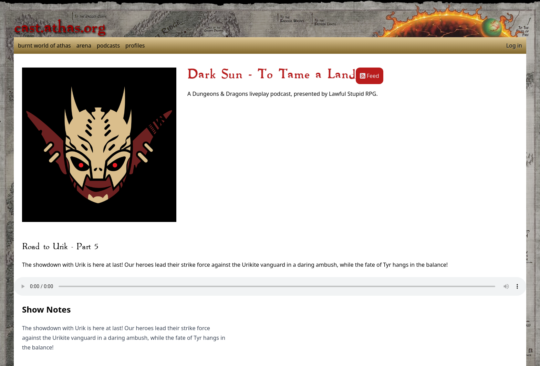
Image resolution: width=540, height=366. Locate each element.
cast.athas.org (59, 27)
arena (83, 45)
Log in (514, 45)
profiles (135, 45)
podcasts (108, 45)
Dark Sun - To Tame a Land (271, 74)
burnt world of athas (44, 45)
